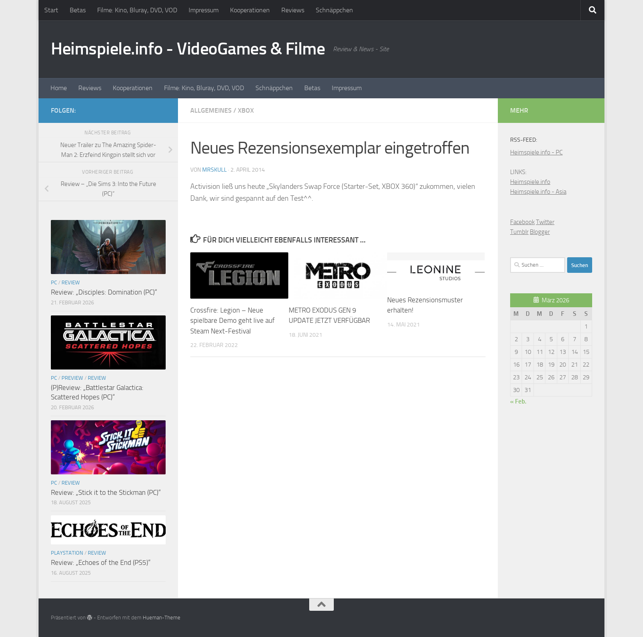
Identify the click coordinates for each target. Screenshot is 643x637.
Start (51, 10)
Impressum (204, 10)
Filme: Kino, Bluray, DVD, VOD (137, 10)
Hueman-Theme (161, 617)
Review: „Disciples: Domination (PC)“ (104, 292)
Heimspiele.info (530, 182)
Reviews (292, 10)
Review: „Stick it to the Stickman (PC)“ (106, 492)
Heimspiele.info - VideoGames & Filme (188, 49)
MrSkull (214, 169)
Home (58, 88)
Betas (78, 10)
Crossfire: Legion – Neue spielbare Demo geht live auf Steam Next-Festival (232, 320)
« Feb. (518, 401)
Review (71, 282)
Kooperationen (250, 10)
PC (54, 282)
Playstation (67, 553)
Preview (72, 378)
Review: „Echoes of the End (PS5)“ (100, 562)
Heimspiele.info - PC (536, 152)
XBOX (246, 110)
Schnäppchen (334, 10)
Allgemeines (211, 110)
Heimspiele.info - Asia (538, 191)
